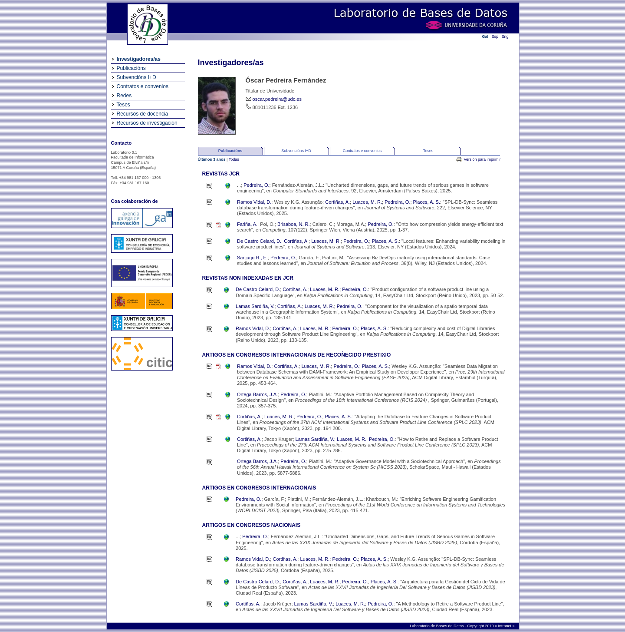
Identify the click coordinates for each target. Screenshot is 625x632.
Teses (123, 105)
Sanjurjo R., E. (252, 257)
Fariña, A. (247, 224)
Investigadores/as (139, 59)
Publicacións (131, 68)
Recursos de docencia (142, 114)
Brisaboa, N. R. (293, 224)
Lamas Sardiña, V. (255, 306)
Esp (495, 36)
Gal (485, 36)
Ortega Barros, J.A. (257, 394)
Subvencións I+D (136, 77)
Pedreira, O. (256, 185)
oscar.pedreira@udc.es (277, 99)
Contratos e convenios (142, 86)
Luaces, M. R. (367, 202)
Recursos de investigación (147, 123)
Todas (234, 159)
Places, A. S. (426, 202)
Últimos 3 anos (212, 159)
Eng (505, 36)
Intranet (505, 626)
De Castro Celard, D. (259, 241)
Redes (124, 96)
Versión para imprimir (482, 159)
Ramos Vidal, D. (254, 202)
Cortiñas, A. (337, 202)
